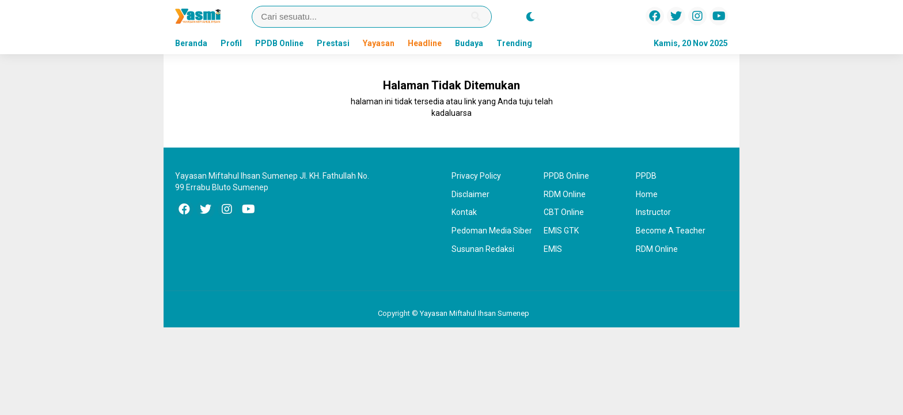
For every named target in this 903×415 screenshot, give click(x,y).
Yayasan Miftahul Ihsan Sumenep (474, 313)
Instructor (653, 212)
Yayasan (378, 43)
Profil (231, 43)
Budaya (469, 43)
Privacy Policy (476, 175)
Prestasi (333, 43)
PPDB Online (279, 43)
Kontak (464, 212)
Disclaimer (470, 194)
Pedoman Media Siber (491, 230)
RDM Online (565, 194)
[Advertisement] (97, 239)
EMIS (553, 249)
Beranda (191, 43)
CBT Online (564, 212)
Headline (425, 43)
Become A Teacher (670, 230)
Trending (514, 43)
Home (647, 194)
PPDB (646, 175)
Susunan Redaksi (482, 249)
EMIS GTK (561, 230)
